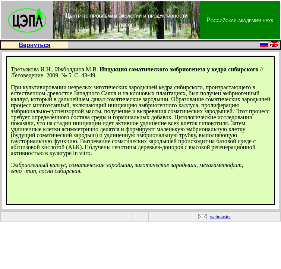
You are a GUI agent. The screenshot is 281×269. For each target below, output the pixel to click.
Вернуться (35, 45)
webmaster (220, 216)
